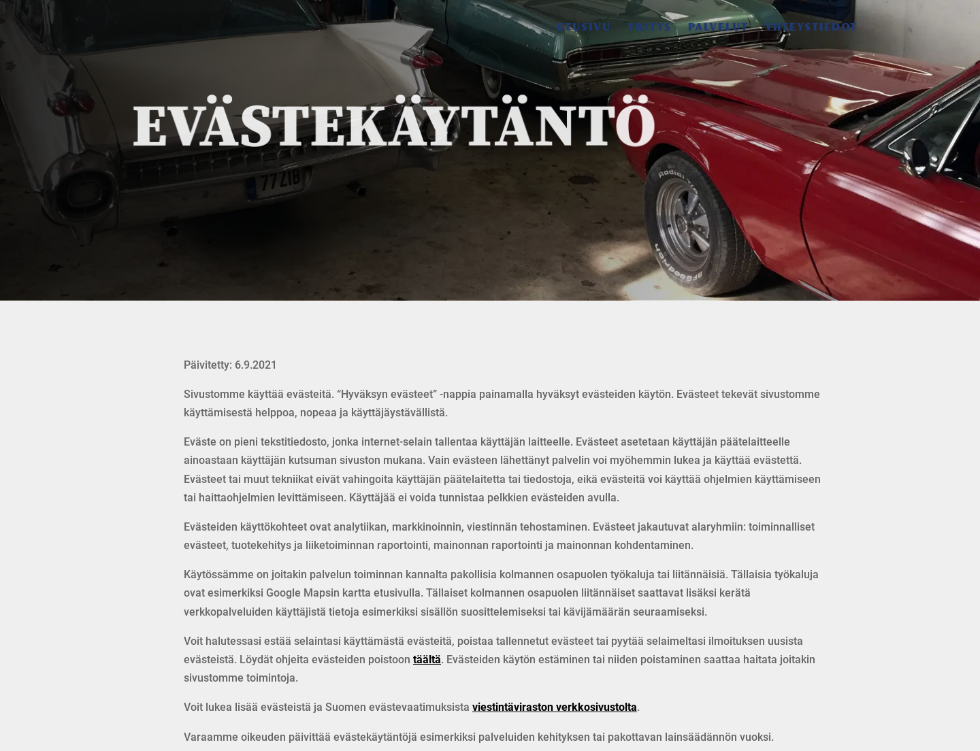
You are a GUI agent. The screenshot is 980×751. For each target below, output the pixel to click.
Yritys (649, 28)
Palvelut (718, 28)
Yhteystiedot (811, 28)
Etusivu (584, 28)
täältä (427, 659)
